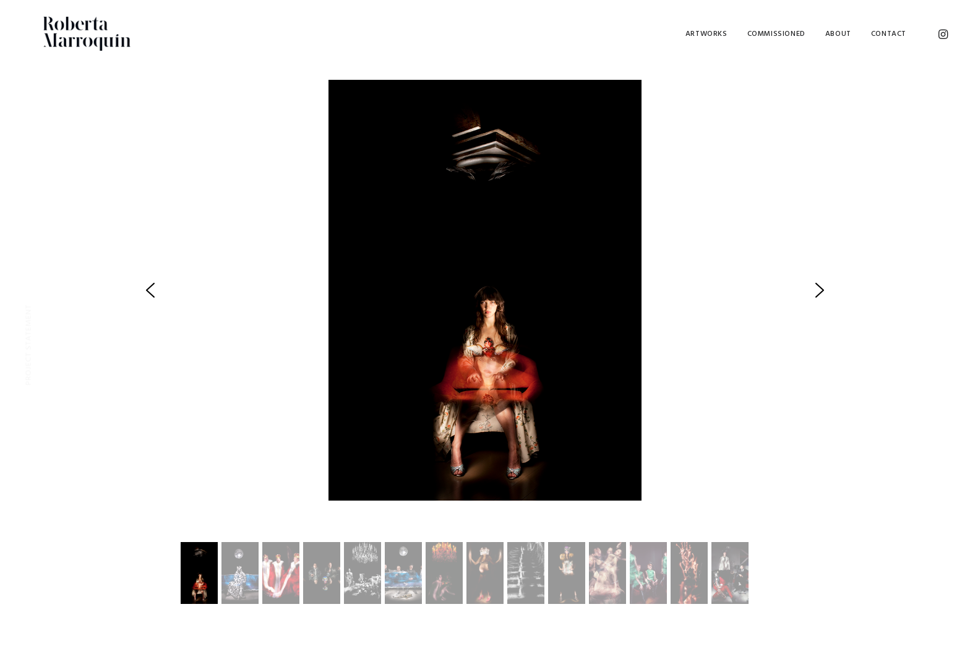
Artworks (706, 33)
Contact (888, 33)
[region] (485, 347)
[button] (150, 290)
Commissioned (776, 33)
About (838, 33)
